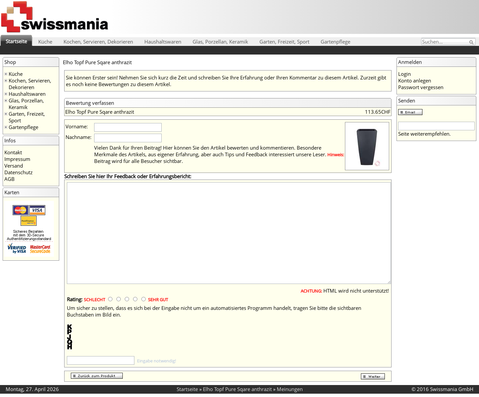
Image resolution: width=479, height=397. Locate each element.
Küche (45, 41)
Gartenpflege (335, 41)
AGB (9, 179)
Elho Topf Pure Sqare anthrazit (237, 389)
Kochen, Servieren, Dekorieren (98, 41)
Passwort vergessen (420, 87)
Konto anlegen (414, 80)
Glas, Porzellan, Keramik (220, 41)
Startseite (16, 41)
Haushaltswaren (162, 41)
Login (404, 73)
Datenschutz (18, 172)
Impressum (17, 159)
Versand (13, 165)
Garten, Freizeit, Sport (284, 41)
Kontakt (13, 152)
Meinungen (290, 389)
